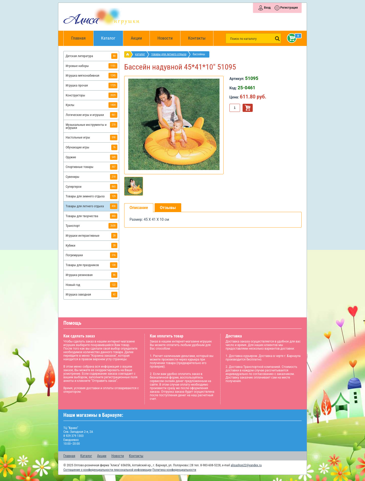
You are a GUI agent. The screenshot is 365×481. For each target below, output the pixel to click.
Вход (267, 7)
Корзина (291, 38)
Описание (139, 207)
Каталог (112, 36)
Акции (136, 38)
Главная (80, 38)
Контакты (197, 38)
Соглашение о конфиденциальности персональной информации (107, 470)
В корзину (248, 108)
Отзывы (168, 207)
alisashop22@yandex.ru (246, 465)
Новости (165, 38)
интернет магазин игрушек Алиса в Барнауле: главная (128, 54)
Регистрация (289, 7)
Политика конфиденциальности (174, 470)
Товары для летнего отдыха (168, 54)
